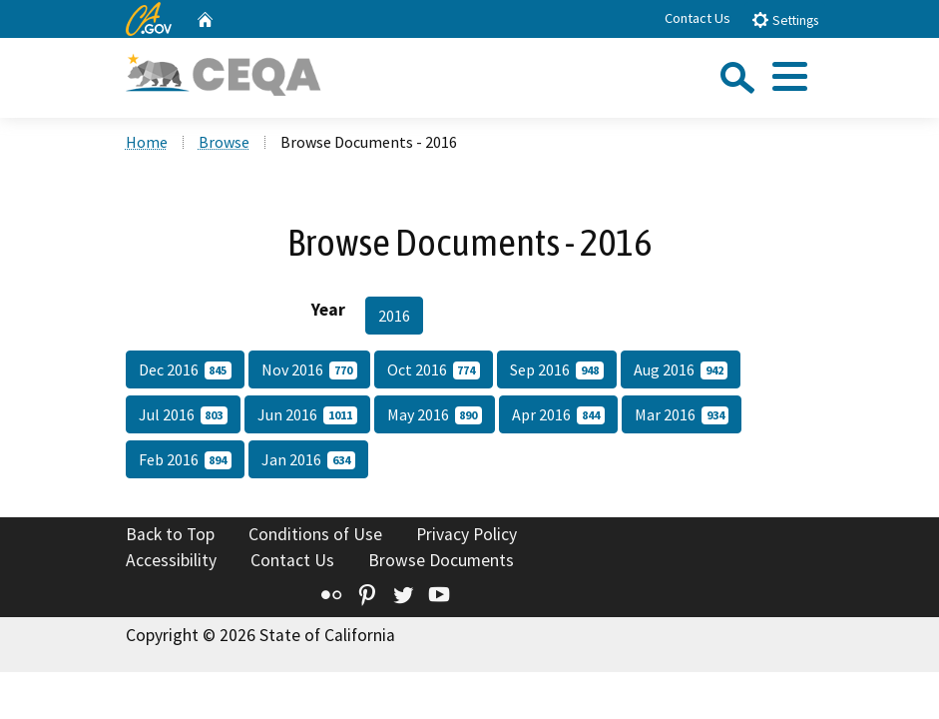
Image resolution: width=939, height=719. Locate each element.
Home (147, 142)
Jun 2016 (307, 414)
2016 (394, 316)
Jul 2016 (184, 414)
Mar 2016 (682, 414)
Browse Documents (441, 560)
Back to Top (170, 534)
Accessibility (171, 560)
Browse (224, 142)
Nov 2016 (309, 369)
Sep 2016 (557, 369)
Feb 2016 (186, 459)
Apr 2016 (558, 414)
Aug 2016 (681, 369)
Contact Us (697, 18)
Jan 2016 (308, 459)
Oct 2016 (434, 369)
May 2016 (435, 414)
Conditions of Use (315, 534)
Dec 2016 (186, 369)
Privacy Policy (466, 534)
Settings (784, 19)
